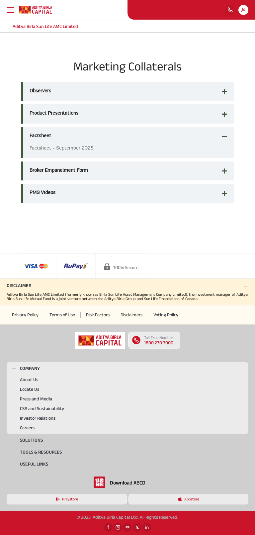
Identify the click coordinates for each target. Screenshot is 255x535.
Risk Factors (98, 314)
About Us (29, 379)
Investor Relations (37, 418)
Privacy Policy (25, 314)
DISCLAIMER (19, 285)
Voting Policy (165, 314)
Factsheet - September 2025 (62, 148)
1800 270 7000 (158, 342)
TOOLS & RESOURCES (41, 452)
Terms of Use (62, 314)
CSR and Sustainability (42, 408)
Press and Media (36, 398)
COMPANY (30, 368)
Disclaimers (131, 314)
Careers (27, 427)
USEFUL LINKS (34, 464)
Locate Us (29, 389)
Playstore (66, 499)
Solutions (31, 440)
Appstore (188, 498)
